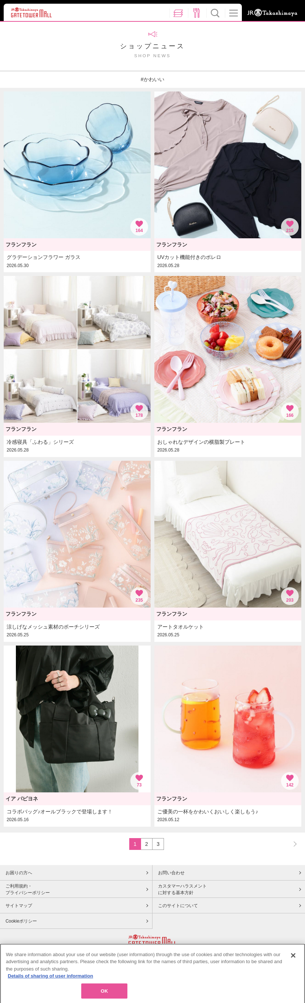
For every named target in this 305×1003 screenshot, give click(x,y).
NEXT (292, 844)
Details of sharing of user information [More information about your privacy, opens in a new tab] (50, 990)
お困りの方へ (19, 872)
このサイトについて (178, 905)
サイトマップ (19, 905)
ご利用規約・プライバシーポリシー (28, 889)
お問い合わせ (171, 872)
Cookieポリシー (21, 921)
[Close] (293, 969)
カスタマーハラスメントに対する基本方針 (182, 889)
